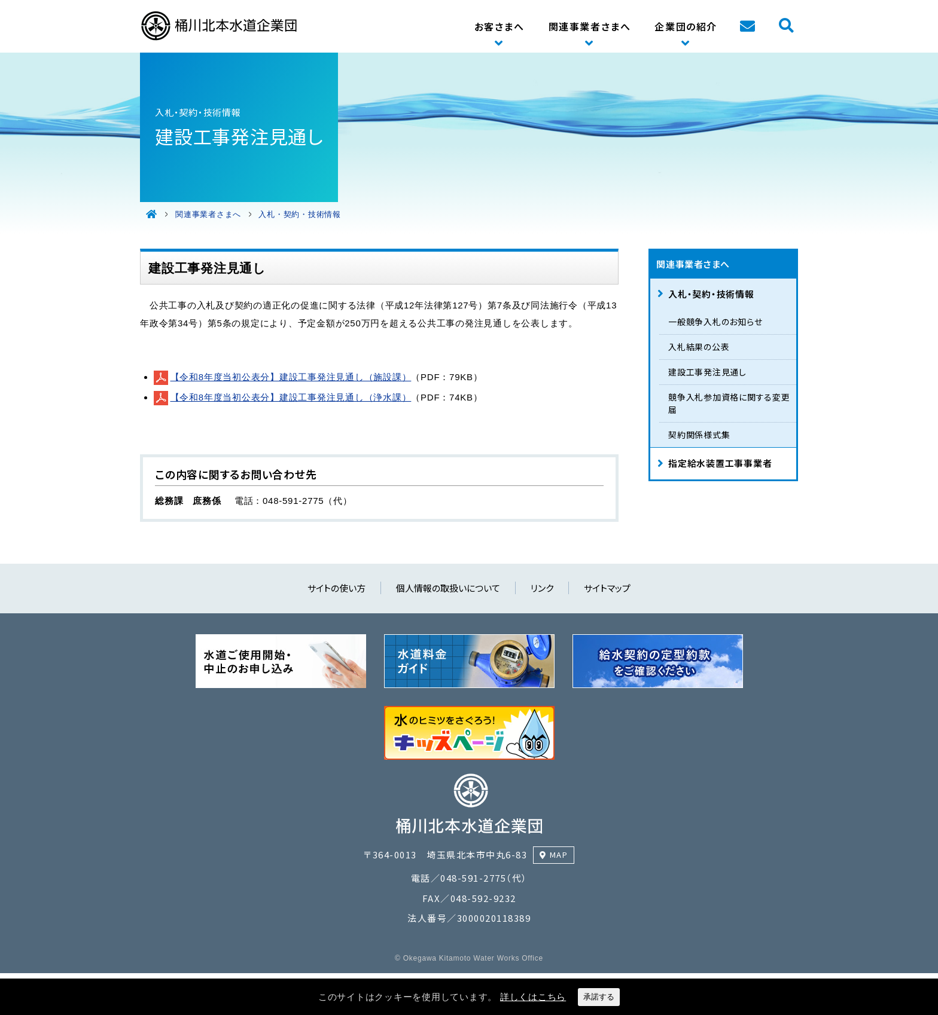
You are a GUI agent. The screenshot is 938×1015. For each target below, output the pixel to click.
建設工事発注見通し (707, 372)
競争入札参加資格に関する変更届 (729, 403)
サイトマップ (607, 588)
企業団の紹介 (685, 26)
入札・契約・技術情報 (711, 294)
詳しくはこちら (533, 997)
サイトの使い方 (336, 588)
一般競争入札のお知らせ (715, 322)
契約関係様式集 (699, 435)
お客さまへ (499, 26)
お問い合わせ (747, 26)
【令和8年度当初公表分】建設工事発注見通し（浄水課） (291, 397)
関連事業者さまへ (590, 26)
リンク (542, 588)
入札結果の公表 (698, 347)
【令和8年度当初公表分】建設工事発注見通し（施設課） (291, 377)
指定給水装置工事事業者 (720, 463)
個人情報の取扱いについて (448, 588)
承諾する (598, 996)
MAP (559, 854)
